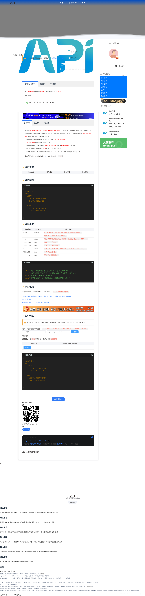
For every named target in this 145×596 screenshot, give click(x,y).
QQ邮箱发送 (15, 522)
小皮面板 (15, 586)
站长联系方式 (27, 402)
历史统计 (43, 84)
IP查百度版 (27, 551)
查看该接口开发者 (57, 58)
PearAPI (51, 586)
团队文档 (27, 578)
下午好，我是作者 (113, 43)
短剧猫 (14, 561)
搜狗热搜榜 (47, 522)
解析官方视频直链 (6, 561)
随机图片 (112, 111)
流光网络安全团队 (12, 584)
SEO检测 (45, 578)
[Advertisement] (72, 478)
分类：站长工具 (114, 114)
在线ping (51, 578)
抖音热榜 (54, 522)
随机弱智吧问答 (114, 131)
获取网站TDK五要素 (46, 512)
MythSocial (44, 588)
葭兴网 (18, 588)
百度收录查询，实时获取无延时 (41, 532)
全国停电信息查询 (51, 551)
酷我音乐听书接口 (12, 512)
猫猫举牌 (3, 512)
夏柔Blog (3, 571)
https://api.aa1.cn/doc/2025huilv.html (36, 441)
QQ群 (1, 595)
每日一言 (56, 512)
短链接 (19, 561)
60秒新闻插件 (58, 578)
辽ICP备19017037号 (10, 595)
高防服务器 (32, 586)
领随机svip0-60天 (5, 522)
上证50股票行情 (5, 551)
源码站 (18, 578)
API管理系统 (70, 586)
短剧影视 (3, 542)
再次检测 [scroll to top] (28, 95)
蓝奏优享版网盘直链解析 (116, 120)
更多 (13, 571)
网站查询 (30, 561)
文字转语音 (14, 532)
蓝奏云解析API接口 (31, 542)
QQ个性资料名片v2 (17, 551)
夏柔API (60, 444)
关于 (4, 595)
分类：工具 (113, 134)
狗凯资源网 (37, 588)
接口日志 (41, 574)
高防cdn (26, 586)
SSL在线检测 (67, 578)
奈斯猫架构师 (11, 588)
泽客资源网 (45, 586)
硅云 (21, 586)
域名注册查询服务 (56, 542)
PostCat (10, 586)
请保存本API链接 (35, 444)
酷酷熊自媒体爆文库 (27, 588)
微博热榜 (24, 561)
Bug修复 (37, 123)
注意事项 (27, 123)
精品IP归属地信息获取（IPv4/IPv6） (32, 522)
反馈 (44, 156)
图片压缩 (55, 532)
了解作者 (72, 502)
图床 (23, 578)
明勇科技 (63, 586)
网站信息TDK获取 (44, 542)
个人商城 (9, 571)
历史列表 (53, 84)
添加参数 (27, 347)
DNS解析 (13, 578)
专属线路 (46, 123)
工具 (75, 52)
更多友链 (89, 586)
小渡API (83, 586)
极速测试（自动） (30, 84)
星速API (77, 586)
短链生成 (33, 578)
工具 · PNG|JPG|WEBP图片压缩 (28, 512)
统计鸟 (38, 586)
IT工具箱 (39, 578)
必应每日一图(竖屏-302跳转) (15, 542)
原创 (72, 52)
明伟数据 (57, 586)
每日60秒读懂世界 (24, 532)
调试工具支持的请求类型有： (55, 329)
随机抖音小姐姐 (5, 532)
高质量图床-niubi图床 (38, 551)
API (8, 578)
